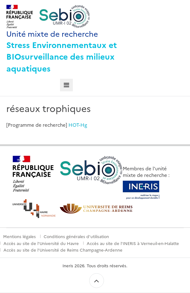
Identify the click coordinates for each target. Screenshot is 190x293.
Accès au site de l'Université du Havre (41, 243)
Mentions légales (19, 236)
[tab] (66, 85)
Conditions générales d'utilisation (76, 236)
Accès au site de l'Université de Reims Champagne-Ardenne (62, 250)
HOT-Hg (77, 124)
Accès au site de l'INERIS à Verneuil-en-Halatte (133, 243)
